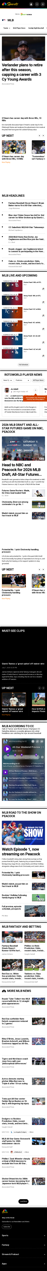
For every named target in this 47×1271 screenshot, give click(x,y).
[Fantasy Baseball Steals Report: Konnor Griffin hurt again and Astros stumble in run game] (12, 937)
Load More (23, 1201)
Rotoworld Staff (7, 1147)
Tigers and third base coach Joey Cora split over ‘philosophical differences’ (15, 1061)
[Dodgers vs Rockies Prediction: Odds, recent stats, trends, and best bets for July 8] (38, 1121)
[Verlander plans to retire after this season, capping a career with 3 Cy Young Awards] (23, 48)
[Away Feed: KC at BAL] (12, 326)
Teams (6, 28)
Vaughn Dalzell (29, 954)
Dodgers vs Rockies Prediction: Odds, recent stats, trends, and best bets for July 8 (14, 1121)
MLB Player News (19, 28)
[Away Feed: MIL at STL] (12, 299)
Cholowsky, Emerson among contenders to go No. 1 (15, 503)
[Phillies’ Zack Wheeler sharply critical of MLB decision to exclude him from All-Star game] (38, 1161)
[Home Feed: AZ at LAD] (12, 353)
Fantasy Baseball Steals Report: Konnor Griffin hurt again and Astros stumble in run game (11, 948)
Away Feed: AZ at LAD (32, 336)
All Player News (38, 380)
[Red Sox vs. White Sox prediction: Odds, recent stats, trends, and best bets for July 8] (12, 965)
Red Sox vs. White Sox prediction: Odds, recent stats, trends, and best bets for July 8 (12, 976)
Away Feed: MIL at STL (32, 296)
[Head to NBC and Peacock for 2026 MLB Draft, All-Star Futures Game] (23, 448)
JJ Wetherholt (16, 1152)
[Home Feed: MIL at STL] (12, 286)
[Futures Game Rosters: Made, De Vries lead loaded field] (38, 493)
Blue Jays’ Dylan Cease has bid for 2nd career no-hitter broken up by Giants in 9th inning (26, 216)
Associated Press (8, 84)
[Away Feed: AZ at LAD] (12, 339)
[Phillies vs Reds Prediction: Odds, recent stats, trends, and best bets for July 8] (34, 937)
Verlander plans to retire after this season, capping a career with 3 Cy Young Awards (22, 72)
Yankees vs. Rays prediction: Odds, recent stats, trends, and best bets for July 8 (34, 976)
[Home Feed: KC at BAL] (12, 312)
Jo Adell (14, 389)
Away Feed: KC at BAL (32, 322)
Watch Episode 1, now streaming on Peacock (21, 851)
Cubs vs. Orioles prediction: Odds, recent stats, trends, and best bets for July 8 (26, 262)
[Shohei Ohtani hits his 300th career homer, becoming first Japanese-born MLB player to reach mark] (38, 1181)
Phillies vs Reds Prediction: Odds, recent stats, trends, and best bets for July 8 (34, 948)
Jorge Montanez (14, 208)
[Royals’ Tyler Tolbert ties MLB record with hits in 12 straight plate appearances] (38, 1001)
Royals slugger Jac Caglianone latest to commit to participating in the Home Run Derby (26, 250)
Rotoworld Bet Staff (15, 266)
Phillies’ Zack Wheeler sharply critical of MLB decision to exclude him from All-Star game (16, 1161)
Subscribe (7, 1227)
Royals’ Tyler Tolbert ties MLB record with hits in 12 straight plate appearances (16, 1001)
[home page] (10, 4)
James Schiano (7, 954)
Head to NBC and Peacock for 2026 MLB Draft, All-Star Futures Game (21, 470)
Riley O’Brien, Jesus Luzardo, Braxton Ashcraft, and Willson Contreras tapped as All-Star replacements (15, 1041)
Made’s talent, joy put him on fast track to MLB (15, 514)
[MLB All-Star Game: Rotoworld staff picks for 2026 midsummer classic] (38, 1141)
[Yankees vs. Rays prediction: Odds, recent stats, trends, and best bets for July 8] (34, 965)
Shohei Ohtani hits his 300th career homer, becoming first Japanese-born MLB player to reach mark (16, 1181)
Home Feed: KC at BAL (32, 309)
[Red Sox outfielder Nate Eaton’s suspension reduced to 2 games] (38, 1021)
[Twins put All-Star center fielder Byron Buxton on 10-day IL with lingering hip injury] (38, 1101)
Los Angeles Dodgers (18, 1132)
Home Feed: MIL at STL (32, 282)
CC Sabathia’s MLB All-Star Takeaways (26, 227)
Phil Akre (5, 916)
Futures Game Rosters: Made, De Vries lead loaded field (16, 491)
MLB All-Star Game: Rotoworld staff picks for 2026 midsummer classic (16, 1141)
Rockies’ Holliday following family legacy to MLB (14, 896)
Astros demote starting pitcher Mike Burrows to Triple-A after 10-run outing (15, 1081)
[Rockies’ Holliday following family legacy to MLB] (38, 897)
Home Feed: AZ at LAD (32, 349)
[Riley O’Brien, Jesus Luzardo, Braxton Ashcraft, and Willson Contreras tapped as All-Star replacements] (38, 1041)
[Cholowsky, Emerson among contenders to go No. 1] (38, 504)
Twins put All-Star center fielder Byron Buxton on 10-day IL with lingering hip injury (15, 1101)
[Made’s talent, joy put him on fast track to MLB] (38, 515)
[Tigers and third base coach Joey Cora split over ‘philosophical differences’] (38, 1061)
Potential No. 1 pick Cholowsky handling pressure (15, 873)
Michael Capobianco (15, 230)
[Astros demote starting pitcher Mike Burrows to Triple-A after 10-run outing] (38, 1081)
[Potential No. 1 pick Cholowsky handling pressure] (38, 875)
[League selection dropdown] (7, 380)
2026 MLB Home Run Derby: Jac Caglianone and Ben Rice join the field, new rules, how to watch (26, 238)
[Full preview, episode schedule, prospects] (35, 911)
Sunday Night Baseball (36, 28)
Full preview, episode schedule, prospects (11, 907)
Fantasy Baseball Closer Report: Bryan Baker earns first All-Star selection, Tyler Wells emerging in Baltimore (26, 204)
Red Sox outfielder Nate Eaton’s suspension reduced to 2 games (15, 1021)
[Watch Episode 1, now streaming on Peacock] (23, 833)
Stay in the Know (8, 1218)
